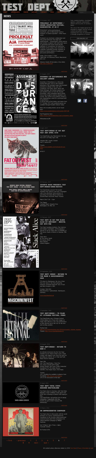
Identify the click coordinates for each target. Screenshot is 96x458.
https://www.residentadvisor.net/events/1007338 (54, 111)
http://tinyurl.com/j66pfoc (54, 376)
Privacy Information (83, 448)
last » (46, 443)
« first (9, 440)
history (34, 12)
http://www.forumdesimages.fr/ (54, 331)
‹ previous (21, 440)
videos (25, 12)
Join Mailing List (82, 38)
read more (64, 71)
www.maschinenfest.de (47, 295)
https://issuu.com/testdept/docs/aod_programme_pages (56, 115)
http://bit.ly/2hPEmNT (46, 63)
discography (15, 12)
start (5, 12)
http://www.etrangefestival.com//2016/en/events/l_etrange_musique (60, 329)
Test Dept (73, 448)
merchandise (62, 12)
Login (91, 448)
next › (36, 443)
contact (44, 12)
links (52, 12)
